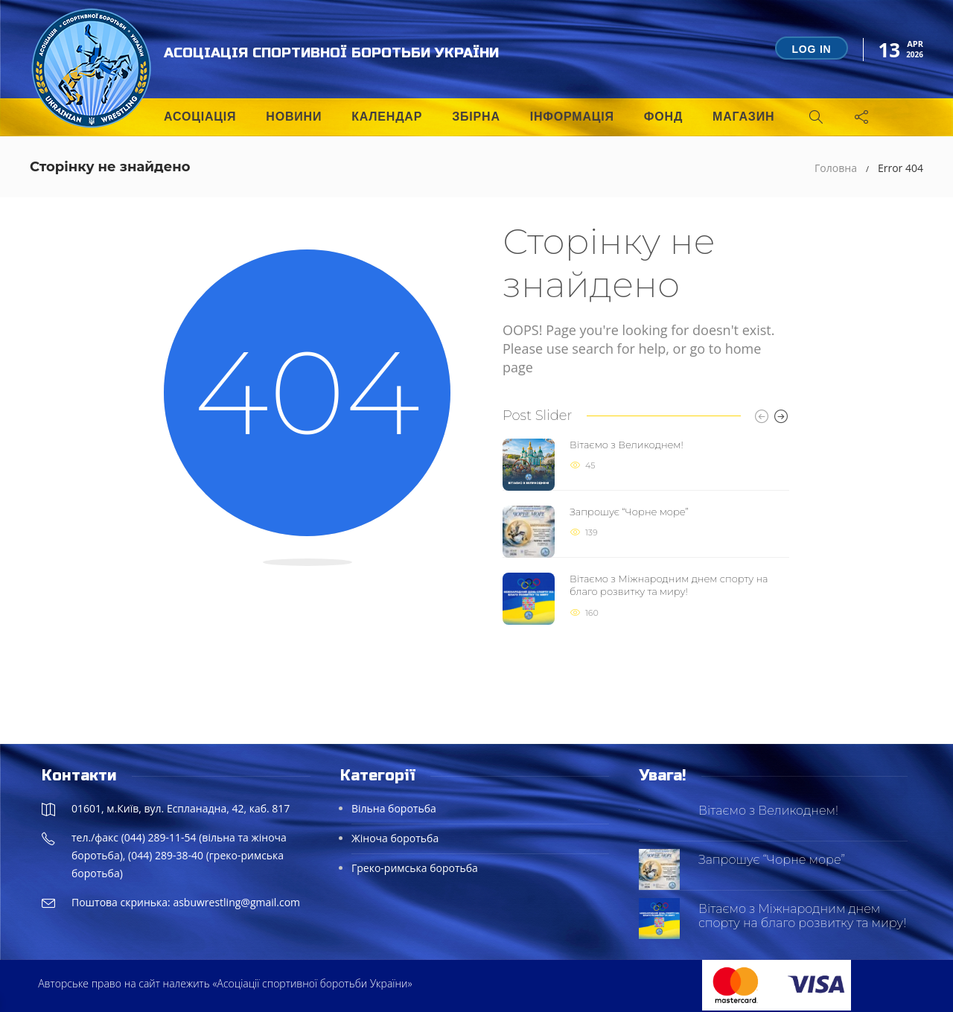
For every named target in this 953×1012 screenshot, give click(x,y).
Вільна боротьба (393, 808)
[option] (646, 532)
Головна (836, 168)
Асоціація (200, 116)
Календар (386, 116)
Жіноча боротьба (395, 838)
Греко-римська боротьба (414, 868)
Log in (811, 49)
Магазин (743, 116)
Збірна (476, 116)
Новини (294, 116)
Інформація (572, 116)
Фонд (663, 116)
